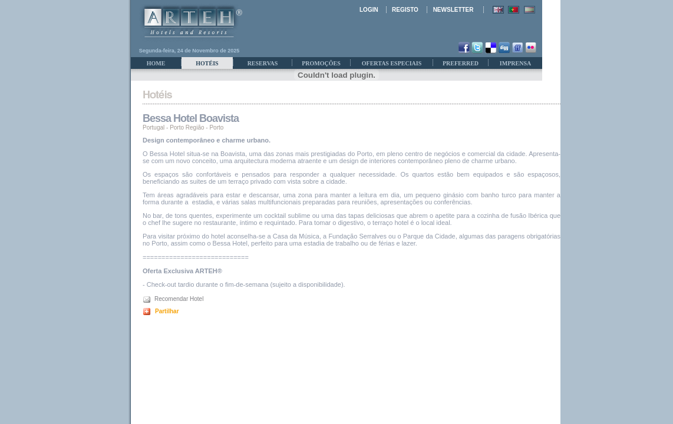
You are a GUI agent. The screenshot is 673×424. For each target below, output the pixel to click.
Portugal (153, 127)
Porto (216, 127)
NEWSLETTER (453, 9)
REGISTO (405, 9)
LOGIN (368, 9)
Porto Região (187, 127)
